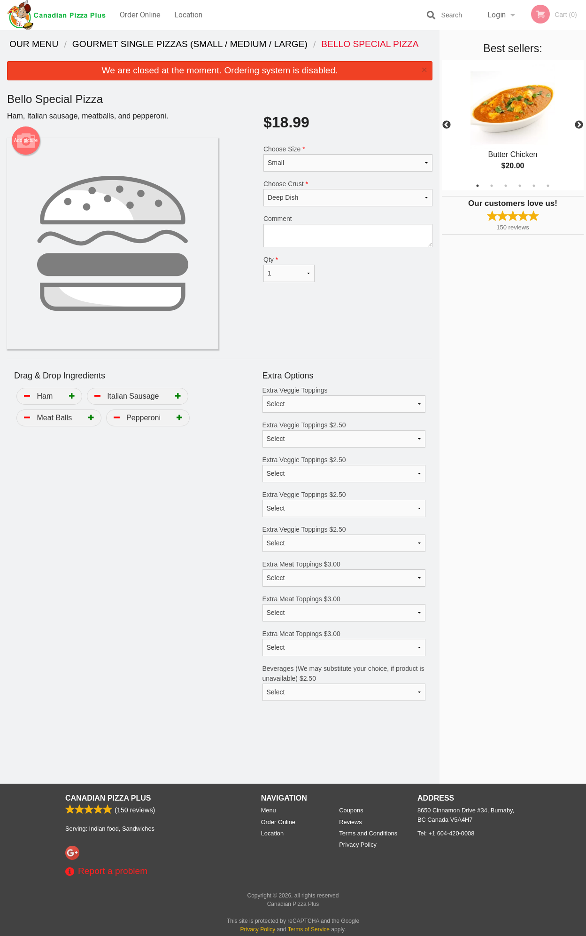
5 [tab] (534, 185)
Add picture (26, 140)
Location (188, 14)
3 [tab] (505, 185)
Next (579, 125)
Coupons (351, 810)
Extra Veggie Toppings (344, 399)
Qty (289, 269)
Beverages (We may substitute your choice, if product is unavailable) (344, 683)
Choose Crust (347, 193)
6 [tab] (548, 185)
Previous (446, 125)
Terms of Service (309, 929)
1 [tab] (477, 185)
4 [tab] (519, 185)
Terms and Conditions (368, 833)
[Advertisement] (219, 753)
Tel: (445, 833)
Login (496, 14)
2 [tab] (491, 185)
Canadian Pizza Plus (108, 798)
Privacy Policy (358, 844)
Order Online (140, 14)
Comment (347, 231)
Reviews (350, 822)
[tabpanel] (512, 125)
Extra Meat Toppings (344, 573)
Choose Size (347, 158)
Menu (268, 810)
